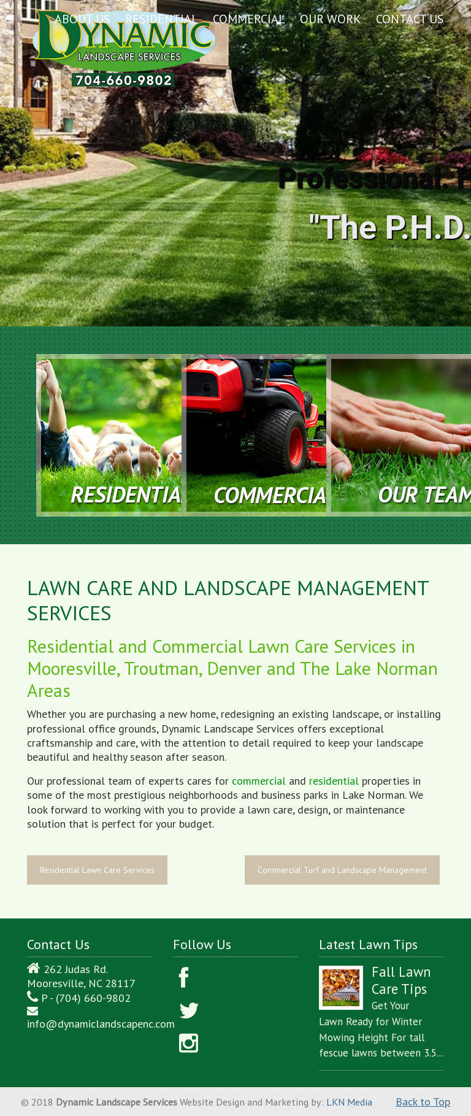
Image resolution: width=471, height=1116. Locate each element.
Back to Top (423, 1102)
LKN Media (349, 1102)
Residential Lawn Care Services (97, 869)
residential (334, 781)
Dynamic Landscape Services (124, 46)
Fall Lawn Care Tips (401, 980)
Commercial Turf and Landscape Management (342, 869)
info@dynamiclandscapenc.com (101, 1024)
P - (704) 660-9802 (86, 998)
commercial (259, 781)
